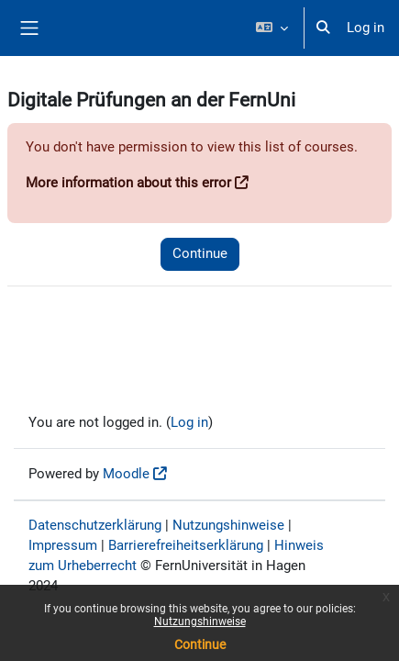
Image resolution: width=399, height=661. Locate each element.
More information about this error (128, 182)
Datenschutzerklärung (94, 525)
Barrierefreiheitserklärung (185, 545)
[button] (271, 28)
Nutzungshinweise (200, 621)
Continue (200, 644)
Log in (365, 27)
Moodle (126, 473)
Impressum (62, 545)
